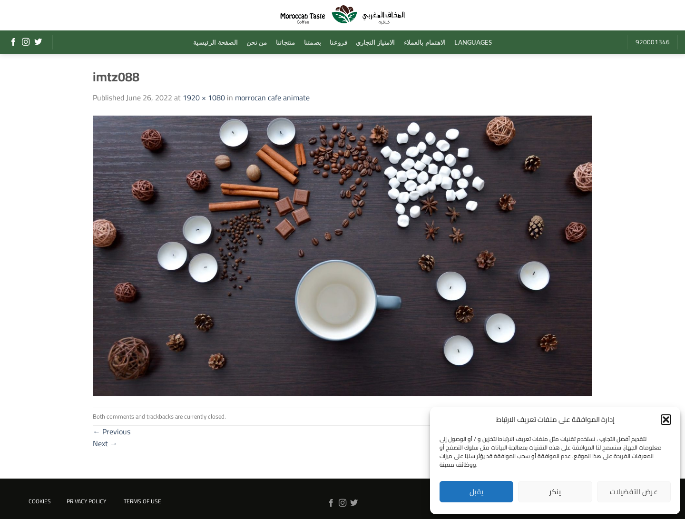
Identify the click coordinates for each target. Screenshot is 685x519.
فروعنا (338, 42)
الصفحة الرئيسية (215, 42)
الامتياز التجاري (375, 42)
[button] (666, 419)
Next (105, 443)
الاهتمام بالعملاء (425, 42)
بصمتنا (313, 42)
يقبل (477, 492)
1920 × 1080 (204, 97)
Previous (111, 431)
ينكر (555, 492)
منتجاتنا (285, 42)
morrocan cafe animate (272, 97)
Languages (472, 42)
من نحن (256, 42)
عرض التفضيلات (634, 492)
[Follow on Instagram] (25, 42)
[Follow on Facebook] (13, 42)
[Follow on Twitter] (38, 42)
